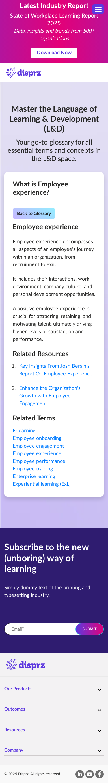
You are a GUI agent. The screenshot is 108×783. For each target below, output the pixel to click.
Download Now (54, 52)
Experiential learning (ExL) (42, 484)
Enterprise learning (34, 476)
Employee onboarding (37, 438)
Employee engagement (38, 446)
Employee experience (37, 453)
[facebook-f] (99, 774)
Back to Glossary (34, 213)
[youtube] (89, 774)
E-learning (24, 430)
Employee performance (39, 461)
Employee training (33, 469)
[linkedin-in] (80, 774)
